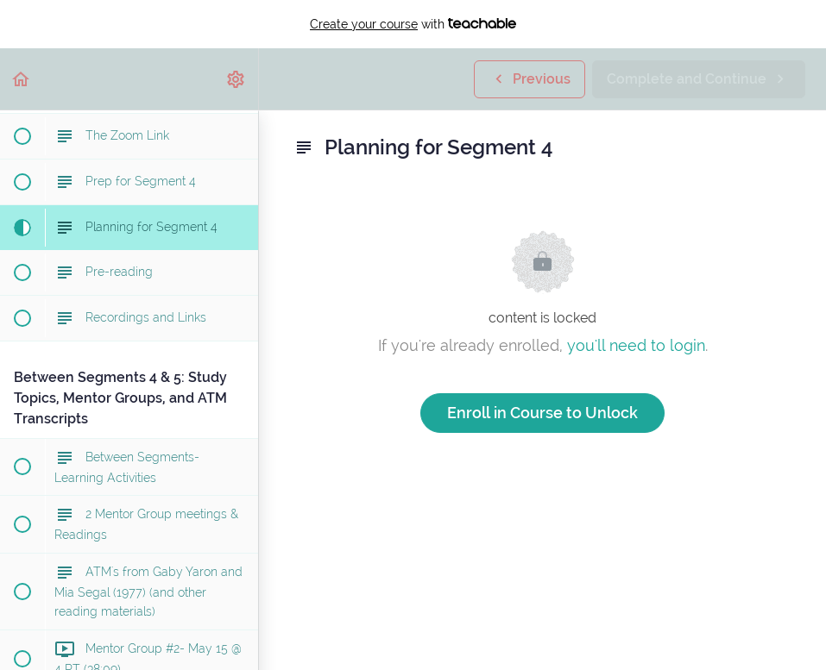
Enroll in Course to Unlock (542, 413)
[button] (21, 79)
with (413, 24)
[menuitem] (236, 79)
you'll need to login (636, 345)
